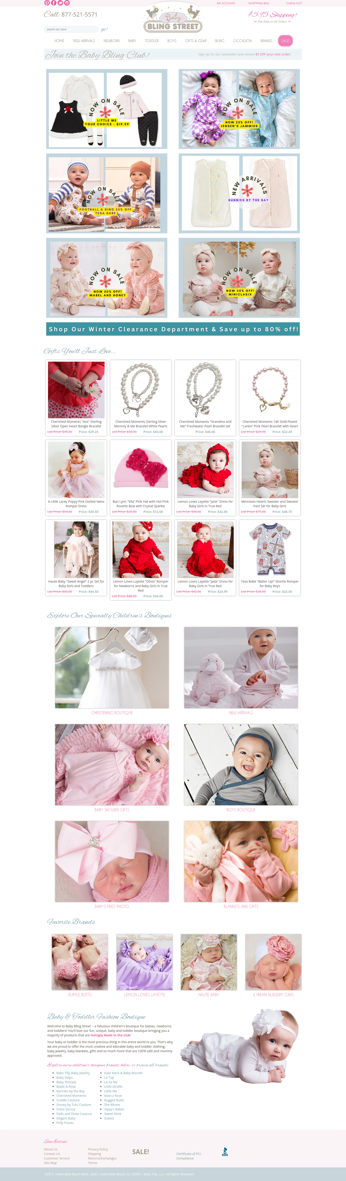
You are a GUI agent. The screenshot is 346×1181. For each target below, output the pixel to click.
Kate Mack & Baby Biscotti (123, 1073)
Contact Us (52, 1154)
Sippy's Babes (114, 1109)
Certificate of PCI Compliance (188, 1156)
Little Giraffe (113, 1086)
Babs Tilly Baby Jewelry (73, 1073)
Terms (92, 1163)
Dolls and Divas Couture (74, 1114)
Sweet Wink (112, 1114)
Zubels (109, 1118)
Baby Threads (66, 1082)
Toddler (152, 41)
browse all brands (152, 1065)
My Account (226, 3)
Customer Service (57, 1158)
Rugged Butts (114, 1100)
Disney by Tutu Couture (73, 1104)
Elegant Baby (65, 1118)
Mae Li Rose (113, 1095)
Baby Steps (64, 1077)
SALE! (140, 1151)
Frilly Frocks (65, 1123)
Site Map (50, 1163)
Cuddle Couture (68, 1100)
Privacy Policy (98, 1149)
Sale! (285, 41)
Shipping (94, 1154)
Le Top (109, 1077)
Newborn (112, 41)
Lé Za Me (111, 1082)
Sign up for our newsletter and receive (173, 54)
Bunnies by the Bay (70, 1091)
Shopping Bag (258, 3)
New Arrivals (84, 41)
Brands (266, 41)
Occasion (242, 41)
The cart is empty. (276, 5)
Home (59, 41)
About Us (51, 1149)
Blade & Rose (66, 1086)
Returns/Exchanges (102, 1158)
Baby (132, 41)
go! (104, 28)
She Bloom (112, 1104)
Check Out (294, 3)
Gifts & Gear (196, 41)
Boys (172, 41)
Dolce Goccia (65, 1109)
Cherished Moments (71, 1095)
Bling (219, 41)
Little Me (110, 1091)
